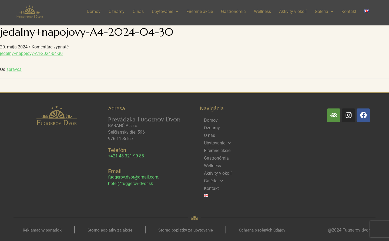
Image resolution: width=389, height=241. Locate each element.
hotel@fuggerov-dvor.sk (130, 183)
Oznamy (117, 11)
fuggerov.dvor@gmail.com (133, 177)
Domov (93, 11)
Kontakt (348, 11)
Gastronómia (233, 11)
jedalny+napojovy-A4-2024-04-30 (31, 53)
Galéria (324, 11)
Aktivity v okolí (293, 11)
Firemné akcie (199, 11)
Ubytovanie (165, 11)
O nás (138, 11)
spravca (14, 69)
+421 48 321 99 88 (126, 156)
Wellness (262, 11)
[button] (165, 11)
